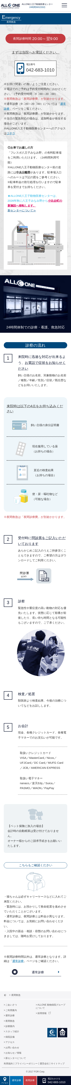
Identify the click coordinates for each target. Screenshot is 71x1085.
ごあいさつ (11, 1005)
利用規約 (8, 1063)
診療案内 (10, 1026)
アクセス (10, 1042)
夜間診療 (30, 1080)
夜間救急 (10, 1021)
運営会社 (44, 1063)
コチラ (11, 133)
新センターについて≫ (22, 210)
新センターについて (15, 1058)
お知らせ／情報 (13, 1053)
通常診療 (18, 961)
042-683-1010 (40, 69)
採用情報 (42, 1013)
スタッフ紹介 (12, 1031)
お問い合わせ (12, 1047)
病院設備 (10, 1037)
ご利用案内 (11, 1010)
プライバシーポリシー (26, 1063)
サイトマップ (58, 1063)
